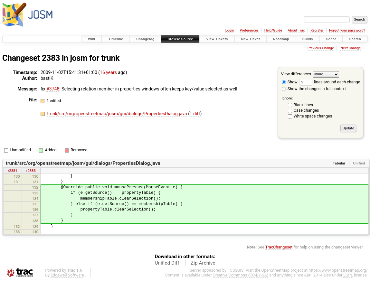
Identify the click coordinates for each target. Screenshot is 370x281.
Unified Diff (167, 263)
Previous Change (321, 48)
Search (355, 39)
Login (229, 30)
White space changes (313, 116)
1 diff (195, 113)
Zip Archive (203, 263)
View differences (296, 73)
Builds (307, 39)
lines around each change (329, 82)
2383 (51, 58)
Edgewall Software (67, 275)
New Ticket (250, 39)
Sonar (331, 39)
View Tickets (217, 39)
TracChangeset (279, 247)
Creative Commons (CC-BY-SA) (241, 275)
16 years (108, 72)
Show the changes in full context (314, 88)
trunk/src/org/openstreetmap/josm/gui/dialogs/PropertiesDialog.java (117, 113)
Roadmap (281, 39)
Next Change (350, 48)
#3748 (52, 88)
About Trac (296, 30)
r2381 (12, 170)
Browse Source (180, 39)
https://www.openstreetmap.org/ (338, 270)
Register (316, 30)
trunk (110, 58)
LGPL (348, 275)
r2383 (31, 170)
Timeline (115, 39)
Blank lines (303, 104)
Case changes (306, 110)
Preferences (249, 30)
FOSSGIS (235, 270)
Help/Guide (273, 30)
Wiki (91, 39)
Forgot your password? (347, 30)
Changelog (145, 39)
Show (290, 82)
